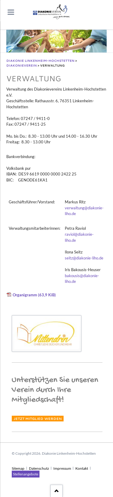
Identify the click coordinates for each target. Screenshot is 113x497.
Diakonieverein (21, 65)
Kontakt (81, 468)
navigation (10, 12)
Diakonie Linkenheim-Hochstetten (40, 60)
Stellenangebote (25, 474)
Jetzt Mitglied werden (38, 418)
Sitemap (18, 468)
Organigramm (34, 294)
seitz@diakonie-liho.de (84, 258)
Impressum (62, 468)
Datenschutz (39, 468)
